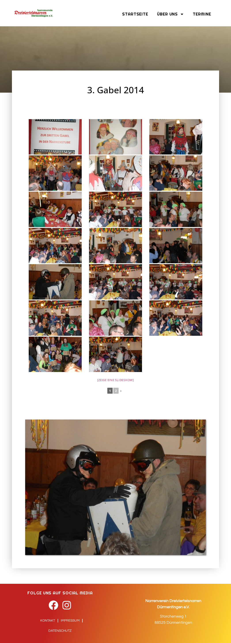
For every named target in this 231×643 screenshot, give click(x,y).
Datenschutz (60, 630)
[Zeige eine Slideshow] (115, 380)
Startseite (135, 14)
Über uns (170, 14)
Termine (202, 14)
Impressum (70, 620)
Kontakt (47, 620)
